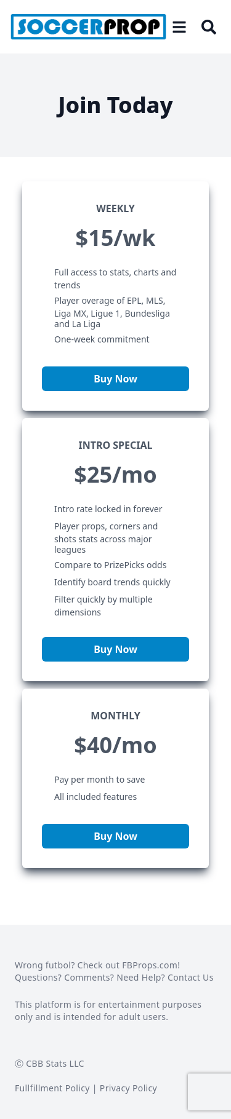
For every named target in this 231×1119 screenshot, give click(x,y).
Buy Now (115, 379)
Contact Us (191, 977)
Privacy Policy (128, 1088)
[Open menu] (179, 27)
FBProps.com (149, 965)
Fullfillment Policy (52, 1088)
